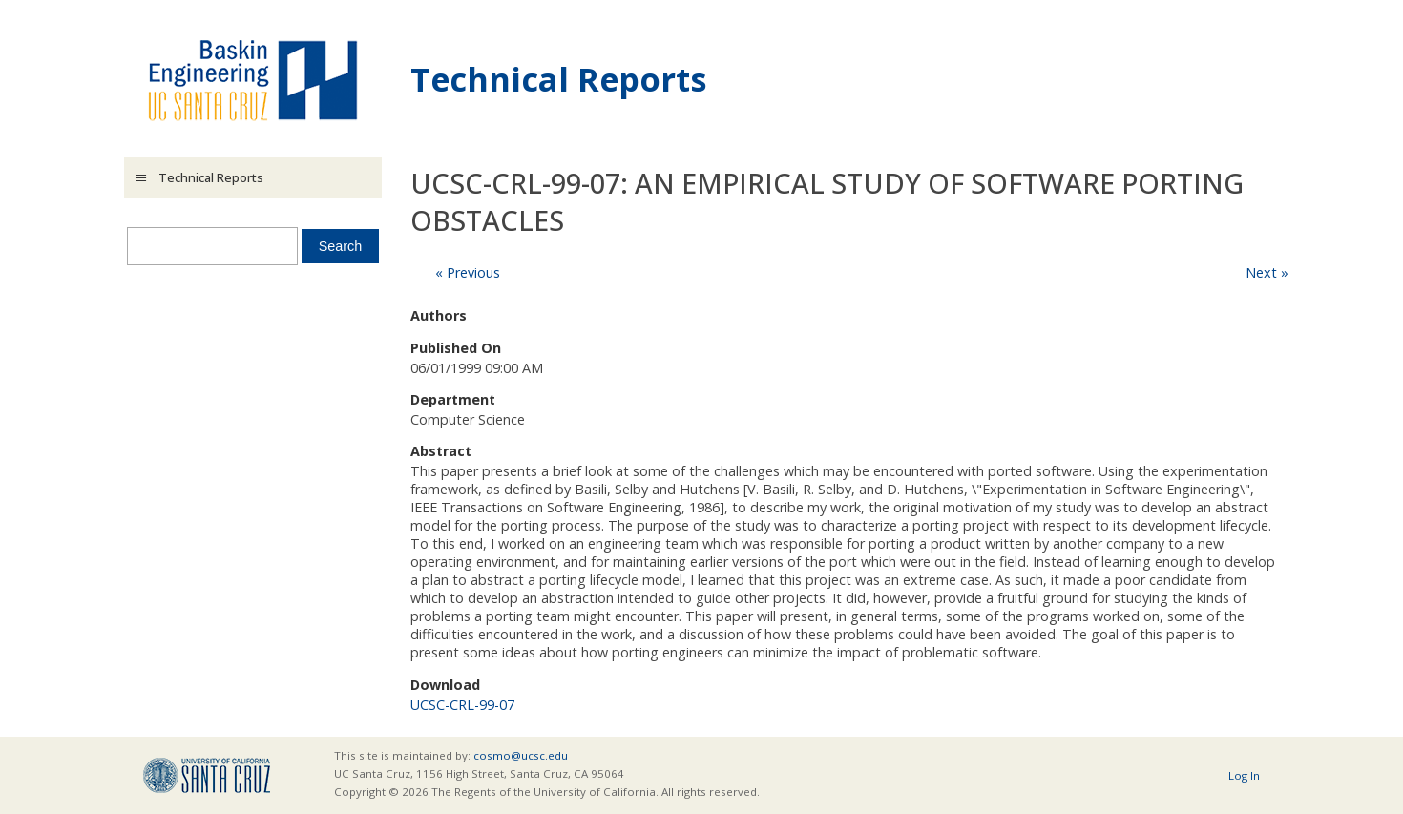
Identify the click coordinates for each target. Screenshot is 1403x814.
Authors (438, 315)
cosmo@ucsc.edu (520, 755)
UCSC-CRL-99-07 (462, 705)
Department (452, 399)
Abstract (440, 451)
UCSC (206, 775)
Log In (1244, 775)
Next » (1267, 272)
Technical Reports (558, 78)
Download (445, 685)
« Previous (467, 272)
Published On (455, 348)
